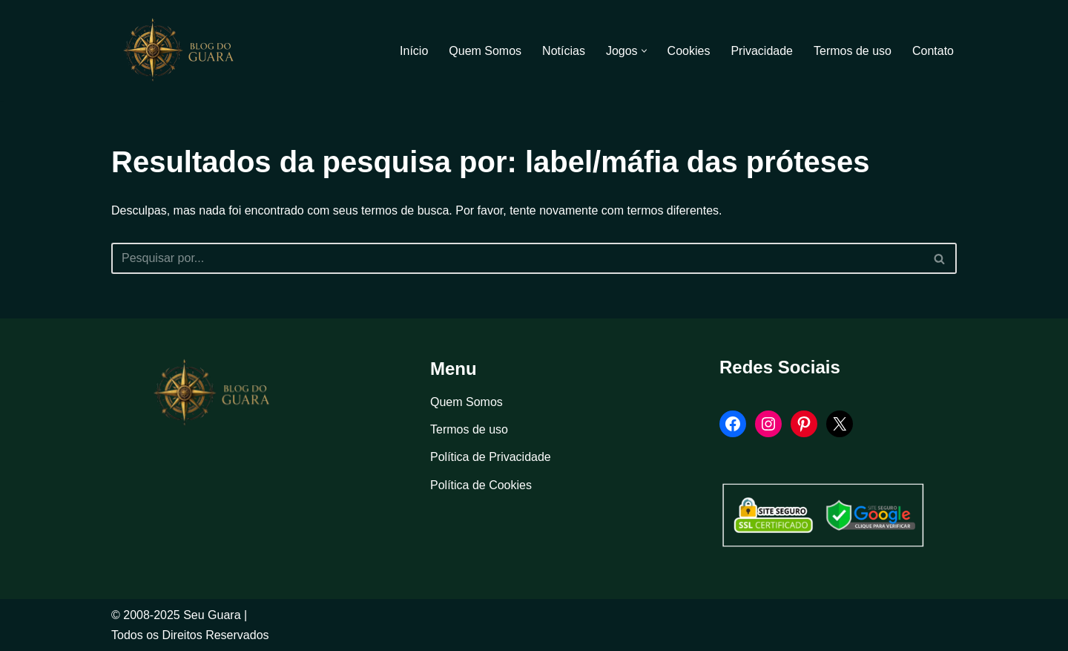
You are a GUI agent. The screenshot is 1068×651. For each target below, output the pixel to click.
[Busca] (517, 258)
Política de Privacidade (490, 457)
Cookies (689, 51)
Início (414, 51)
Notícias (563, 51)
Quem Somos (485, 51)
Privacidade (762, 51)
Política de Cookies (481, 485)
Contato (933, 51)
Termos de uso (852, 51)
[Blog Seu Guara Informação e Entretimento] (185, 50)
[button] (644, 50)
